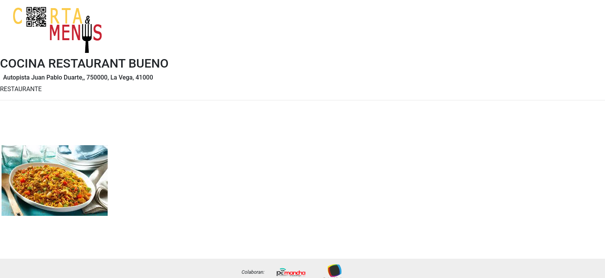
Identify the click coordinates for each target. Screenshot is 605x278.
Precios (584, 36)
